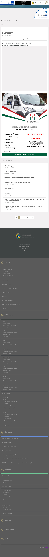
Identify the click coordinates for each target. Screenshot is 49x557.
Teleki (4, 412)
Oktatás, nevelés (6, 496)
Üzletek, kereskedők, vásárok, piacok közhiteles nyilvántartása (20, 463)
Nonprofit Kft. (6, 296)
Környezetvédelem (7, 513)
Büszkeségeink (6, 505)
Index (5, 20)
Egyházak (5, 494)
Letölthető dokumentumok (9, 288)
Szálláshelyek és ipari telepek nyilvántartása (15, 459)
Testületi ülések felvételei (8, 275)
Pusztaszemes (6, 357)
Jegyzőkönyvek (6, 284)
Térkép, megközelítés (7, 480)
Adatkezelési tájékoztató (24, 244)
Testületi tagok (6, 278)
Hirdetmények (6, 393)
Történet (5, 478)
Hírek (8, 20)
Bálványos (5, 321)
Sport (4, 499)
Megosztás (24, 39)
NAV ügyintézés (6, 451)
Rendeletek (5, 280)
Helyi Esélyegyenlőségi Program (11, 304)
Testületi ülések (6, 273)
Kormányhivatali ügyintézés (10, 455)
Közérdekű (5, 308)
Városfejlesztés (6, 292)
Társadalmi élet (6, 490)
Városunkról (5, 476)
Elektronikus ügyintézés (9, 447)
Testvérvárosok (6, 486)
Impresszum (24, 242)
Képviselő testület (7, 269)
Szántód (4, 376)
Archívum (5, 397)
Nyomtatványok (6, 443)
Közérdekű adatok (7, 334)
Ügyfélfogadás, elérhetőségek (9, 325)
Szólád (4, 399)
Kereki (4, 340)
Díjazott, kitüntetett (7, 509)
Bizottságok (5, 271)
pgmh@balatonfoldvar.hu (24, 246)
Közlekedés (5, 482)
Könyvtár (5, 501)
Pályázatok (5, 336)
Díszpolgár (5, 507)
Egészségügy (6, 492)
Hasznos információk (8, 300)
